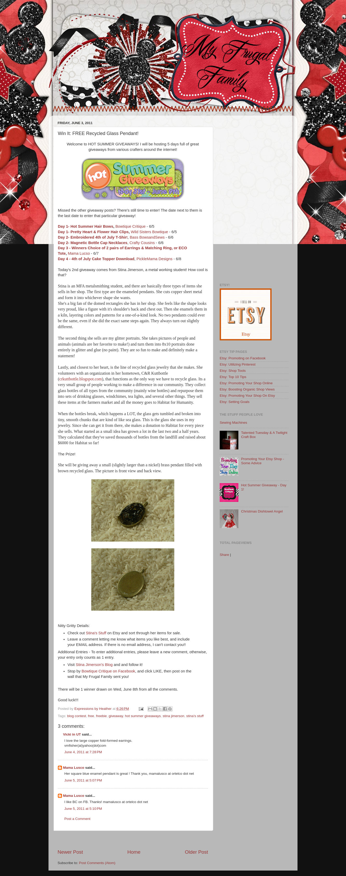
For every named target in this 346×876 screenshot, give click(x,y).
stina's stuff (195, 716)
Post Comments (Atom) (97, 863)
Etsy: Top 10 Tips (233, 377)
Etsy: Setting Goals (235, 402)
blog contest (76, 716)
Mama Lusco (73, 768)
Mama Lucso (79, 253)
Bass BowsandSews (147, 237)
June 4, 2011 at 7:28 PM (83, 752)
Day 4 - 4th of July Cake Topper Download (96, 259)
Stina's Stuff (96, 633)
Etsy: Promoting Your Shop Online (246, 383)
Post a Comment (77, 819)
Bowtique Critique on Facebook (108, 671)
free (91, 716)
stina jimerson (173, 716)
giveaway (116, 716)
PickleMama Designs (154, 259)
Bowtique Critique (130, 226)
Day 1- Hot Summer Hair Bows (85, 226)
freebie (101, 716)
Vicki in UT (72, 734)
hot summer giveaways (143, 716)
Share (224, 555)
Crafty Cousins (142, 243)
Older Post (196, 852)
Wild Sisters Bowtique (149, 232)
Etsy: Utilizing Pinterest (237, 364)
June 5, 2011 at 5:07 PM (83, 780)
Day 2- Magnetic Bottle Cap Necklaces (92, 243)
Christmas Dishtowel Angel (262, 511)
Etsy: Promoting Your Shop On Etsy (247, 395)
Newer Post (70, 852)
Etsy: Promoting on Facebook (243, 358)
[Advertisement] (132, 840)
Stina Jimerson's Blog (94, 665)
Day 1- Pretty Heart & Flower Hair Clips (93, 232)
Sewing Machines (233, 422)
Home (133, 852)
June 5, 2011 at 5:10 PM (83, 809)
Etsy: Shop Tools (233, 371)
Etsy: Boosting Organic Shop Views (247, 389)
